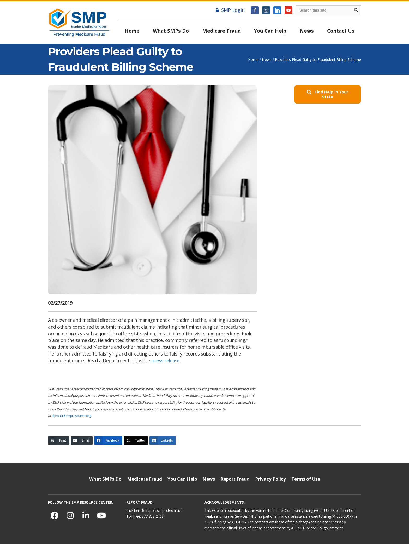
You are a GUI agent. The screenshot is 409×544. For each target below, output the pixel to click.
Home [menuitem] (132, 30)
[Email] (82, 440)
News (267, 59)
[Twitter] (136, 440)
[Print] (58, 440)
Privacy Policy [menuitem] (270, 479)
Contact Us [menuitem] (340, 30)
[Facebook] (108, 440)
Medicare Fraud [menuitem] (221, 30)
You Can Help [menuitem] (270, 30)
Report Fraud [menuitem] (235, 479)
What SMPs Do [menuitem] (171, 30)
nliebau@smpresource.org (71, 415)
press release (165, 360)
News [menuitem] (307, 30)
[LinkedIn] (162, 440)
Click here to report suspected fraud (154, 510)
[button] (327, 94)
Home (253, 59)
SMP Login (230, 10)
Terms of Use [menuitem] (305, 479)
